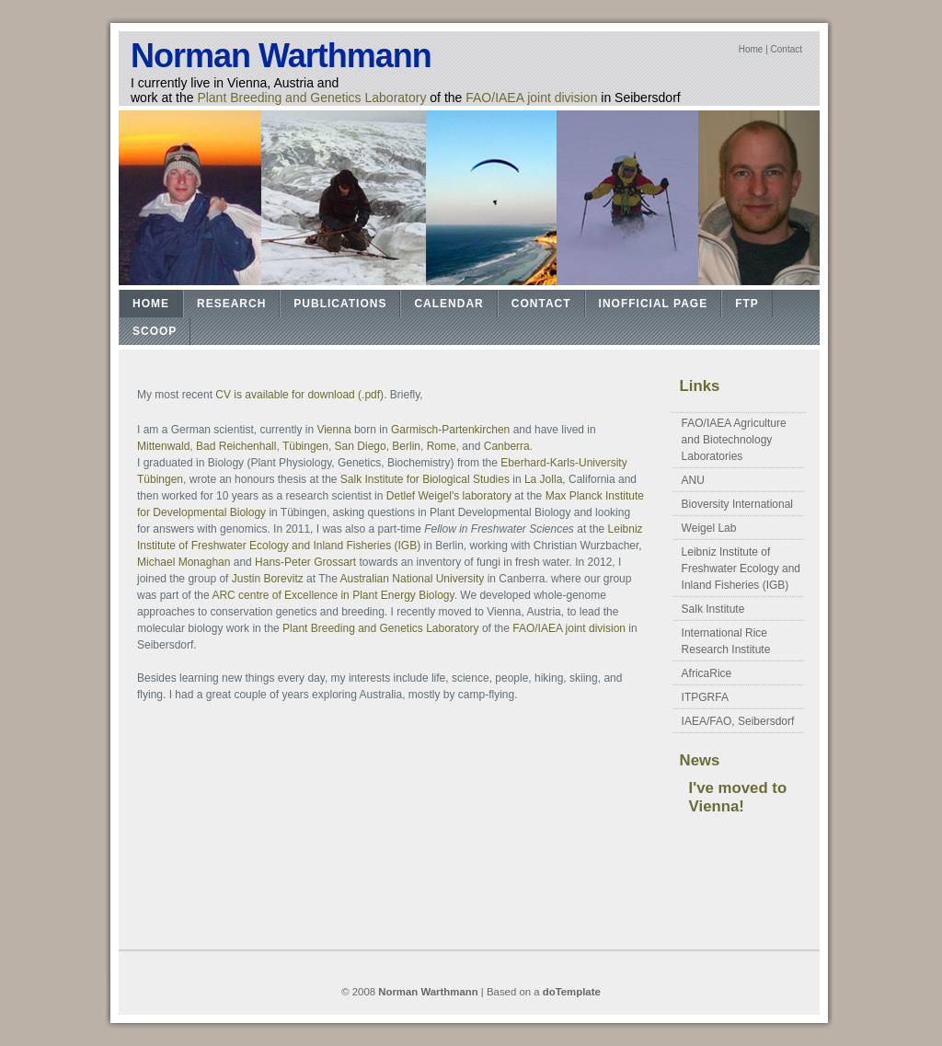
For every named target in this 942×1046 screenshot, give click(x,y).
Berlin (406, 446)
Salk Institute (713, 609)
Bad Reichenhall (236, 446)
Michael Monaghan (183, 562)
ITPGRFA (705, 697)
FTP (747, 303)
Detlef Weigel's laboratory (448, 495)
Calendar (448, 303)
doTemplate (572, 991)
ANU (693, 480)
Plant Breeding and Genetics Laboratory (311, 97)
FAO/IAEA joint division (531, 97)
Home (751, 49)
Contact (786, 49)
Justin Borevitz (268, 578)
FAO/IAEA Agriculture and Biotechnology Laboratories (734, 440)
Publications (339, 303)
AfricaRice (707, 673)
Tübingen (305, 446)
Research (231, 303)
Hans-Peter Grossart (305, 562)
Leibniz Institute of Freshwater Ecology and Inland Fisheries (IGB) (741, 569)
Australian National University (412, 578)
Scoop (154, 331)
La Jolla (543, 479)
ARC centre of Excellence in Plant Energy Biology (333, 595)
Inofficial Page (653, 303)
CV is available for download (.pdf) (299, 394)
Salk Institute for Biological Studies (426, 479)
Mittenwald (163, 446)
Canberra (507, 446)
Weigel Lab (709, 528)
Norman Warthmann (281, 56)
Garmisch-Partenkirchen (450, 429)
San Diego (360, 446)
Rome (441, 446)
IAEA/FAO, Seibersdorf (738, 721)
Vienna (333, 429)
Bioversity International (737, 504)
